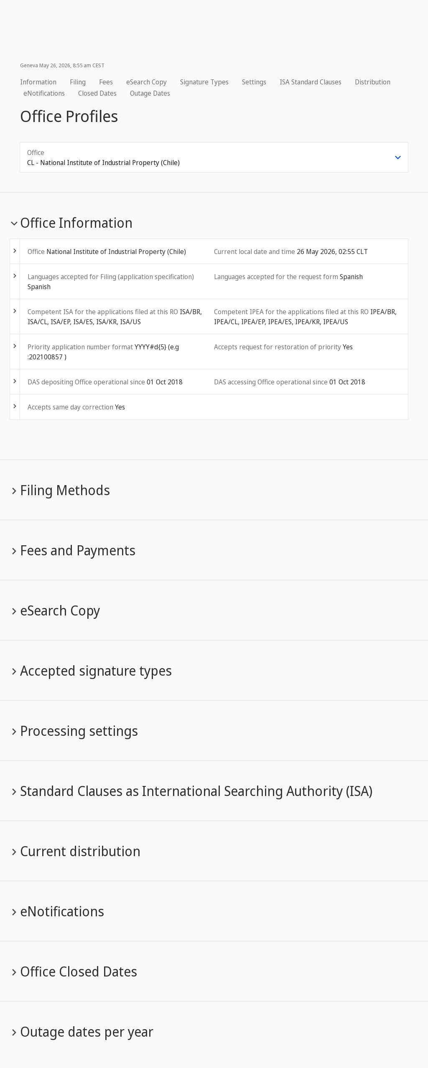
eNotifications (44, 93)
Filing (78, 81)
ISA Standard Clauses (310, 81)
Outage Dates (150, 93)
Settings (254, 81)
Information (38, 81)
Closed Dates (97, 93)
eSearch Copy (146, 81)
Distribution (372, 81)
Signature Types (204, 81)
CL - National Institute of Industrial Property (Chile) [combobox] (103, 162)
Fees (106, 81)
